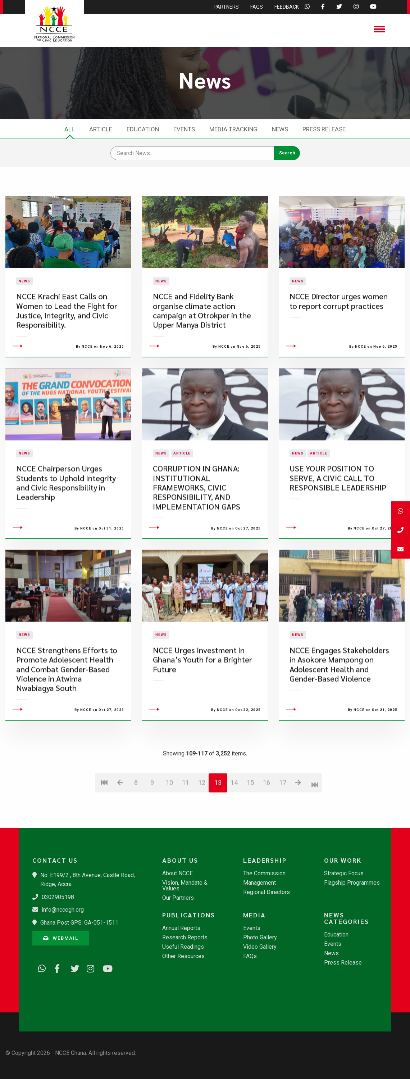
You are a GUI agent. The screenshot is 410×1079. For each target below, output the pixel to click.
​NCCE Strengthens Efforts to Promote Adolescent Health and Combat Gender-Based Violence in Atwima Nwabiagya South (66, 709)
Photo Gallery (260, 937)
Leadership (265, 860)
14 (234, 823)
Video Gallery (260, 947)
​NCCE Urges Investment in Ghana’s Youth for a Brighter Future (202, 700)
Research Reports (185, 937)
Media (254, 915)
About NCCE (177, 873)
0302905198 (58, 897)
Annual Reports (181, 928)
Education (143, 129)
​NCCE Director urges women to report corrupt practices (339, 321)
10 (169, 823)
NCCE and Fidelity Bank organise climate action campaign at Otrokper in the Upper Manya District (202, 331)
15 (250, 823)
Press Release (324, 129)
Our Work (342, 860)
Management (259, 883)
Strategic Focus (344, 873)
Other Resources (183, 956)
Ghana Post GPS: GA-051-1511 (79, 922)
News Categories (346, 918)
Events (184, 129)
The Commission (264, 873)
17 (282, 823)
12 (201, 823)
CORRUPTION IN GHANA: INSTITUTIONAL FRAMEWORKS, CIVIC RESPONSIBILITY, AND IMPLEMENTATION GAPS (196, 528)
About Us (180, 860)
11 (185, 823)
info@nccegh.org (63, 909)
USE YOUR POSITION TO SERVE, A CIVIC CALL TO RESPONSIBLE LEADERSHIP (338, 518)
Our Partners (178, 898)
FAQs (250, 956)
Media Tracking (233, 129)
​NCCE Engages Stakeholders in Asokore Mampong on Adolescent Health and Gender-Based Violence (339, 705)
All (69, 129)
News (280, 129)
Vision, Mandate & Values (185, 885)
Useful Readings (183, 947)
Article (100, 129)
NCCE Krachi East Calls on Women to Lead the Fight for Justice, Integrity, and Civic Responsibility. (66, 331)
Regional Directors (266, 892)
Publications (188, 915)
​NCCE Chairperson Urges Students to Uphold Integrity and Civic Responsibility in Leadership (66, 523)
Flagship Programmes (352, 883)
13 (218, 823)
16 (266, 823)
